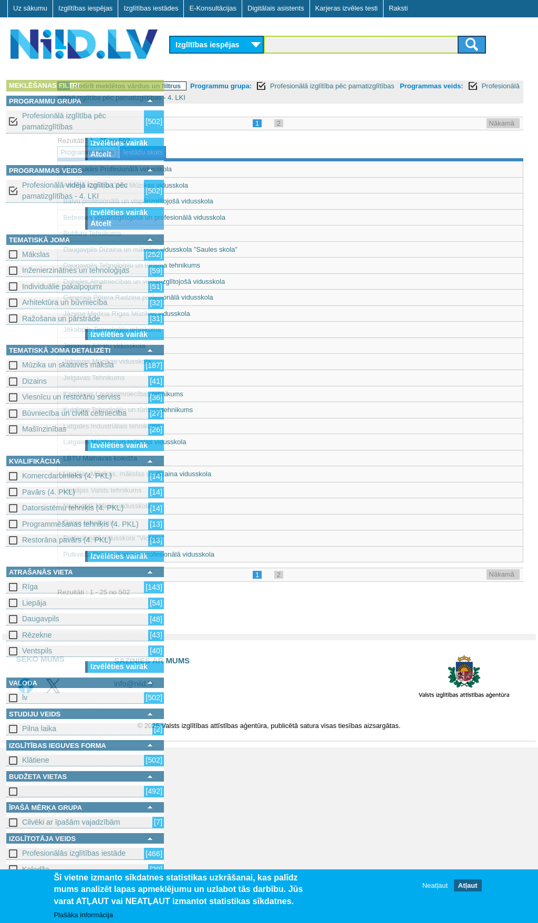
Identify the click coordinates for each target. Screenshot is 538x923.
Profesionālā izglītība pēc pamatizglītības (64, 121)
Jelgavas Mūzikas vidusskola (222, 361)
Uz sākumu (30, 8)
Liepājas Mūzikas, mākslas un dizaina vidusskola (252, 474)
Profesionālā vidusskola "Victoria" (229, 538)
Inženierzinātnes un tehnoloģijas (75, 270)
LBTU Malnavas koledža (215, 458)
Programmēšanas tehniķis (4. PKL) (80, 524)
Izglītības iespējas (85, 8)
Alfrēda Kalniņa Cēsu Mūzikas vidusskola (240, 185)
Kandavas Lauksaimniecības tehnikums (238, 394)
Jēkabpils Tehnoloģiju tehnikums (227, 329)
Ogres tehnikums (204, 522)
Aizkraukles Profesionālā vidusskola (232, 169)
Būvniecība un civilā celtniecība (74, 413)
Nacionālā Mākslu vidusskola (222, 506)
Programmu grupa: (336, 86)
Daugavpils (40, 618)
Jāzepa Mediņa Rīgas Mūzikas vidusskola (241, 313)
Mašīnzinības (44, 429)
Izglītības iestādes (150, 8)
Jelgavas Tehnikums (209, 378)
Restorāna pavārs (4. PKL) (66, 540)
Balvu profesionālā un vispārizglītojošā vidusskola (253, 201)
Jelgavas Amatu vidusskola (219, 346)
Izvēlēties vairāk (119, 143)
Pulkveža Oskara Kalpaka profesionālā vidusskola (253, 554)
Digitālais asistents (275, 8)
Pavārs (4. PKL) (48, 492)
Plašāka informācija (83, 915)
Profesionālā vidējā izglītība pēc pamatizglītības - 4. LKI (75, 190)
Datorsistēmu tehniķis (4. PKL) (72, 508)
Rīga (30, 586)
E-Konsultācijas (212, 8)
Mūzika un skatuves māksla (68, 365)
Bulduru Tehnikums (207, 233)
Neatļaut (435, 885)
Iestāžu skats (258, 152)
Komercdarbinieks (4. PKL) (67, 475)
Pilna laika (39, 728)
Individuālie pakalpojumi (62, 286)
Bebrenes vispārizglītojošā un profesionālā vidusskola (259, 217)
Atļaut (468, 885)
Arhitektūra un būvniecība (64, 302)
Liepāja (34, 603)
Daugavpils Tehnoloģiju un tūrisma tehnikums (246, 265)
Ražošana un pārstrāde (61, 318)
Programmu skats (202, 152)
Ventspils (37, 651)
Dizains (34, 381)
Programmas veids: (208, 97)
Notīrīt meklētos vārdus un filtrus (242, 86)
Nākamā (501, 123)
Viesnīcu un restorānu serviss (71, 397)
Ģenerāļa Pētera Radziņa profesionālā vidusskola (253, 297)
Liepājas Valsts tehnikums (217, 490)
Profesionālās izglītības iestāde (74, 853)
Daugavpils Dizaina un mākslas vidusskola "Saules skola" (265, 249)
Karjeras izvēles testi (346, 8)
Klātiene (35, 760)
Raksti (398, 8)
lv (24, 697)
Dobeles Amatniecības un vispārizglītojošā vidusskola (259, 281)
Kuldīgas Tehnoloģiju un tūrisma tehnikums (243, 410)
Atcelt (100, 154)
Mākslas (35, 254)
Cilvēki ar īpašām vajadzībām (71, 822)
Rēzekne (36, 635)
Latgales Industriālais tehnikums (226, 426)
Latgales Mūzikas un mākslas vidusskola (239, 442)
